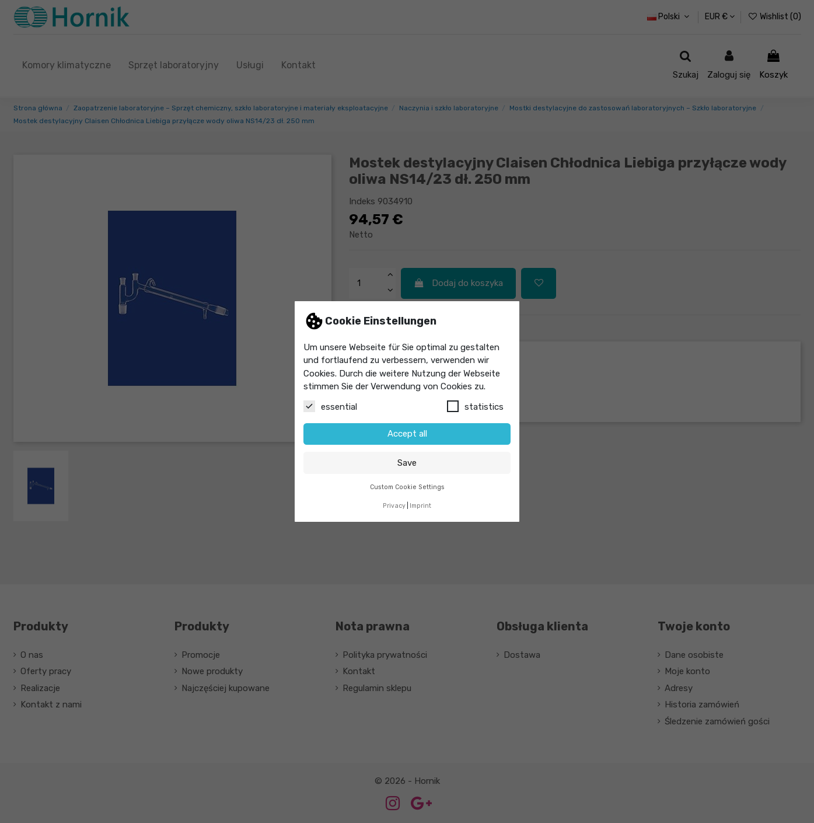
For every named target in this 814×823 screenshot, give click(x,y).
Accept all (407, 433)
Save (407, 463)
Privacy (394, 506)
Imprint (420, 506)
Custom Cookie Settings (407, 487)
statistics (475, 406)
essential (330, 406)
